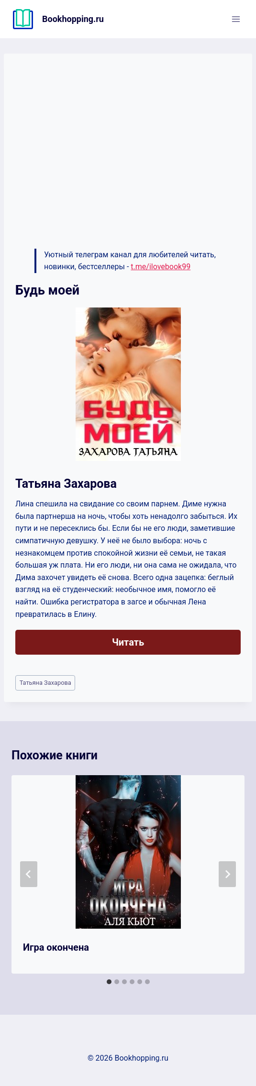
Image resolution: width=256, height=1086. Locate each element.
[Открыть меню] (236, 18)
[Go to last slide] (28, 874)
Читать (128, 642)
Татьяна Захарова (45, 682)
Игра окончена (56, 947)
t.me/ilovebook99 (160, 266)
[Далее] (227, 874)
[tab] (109, 981)
